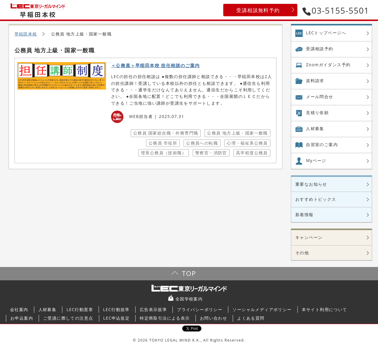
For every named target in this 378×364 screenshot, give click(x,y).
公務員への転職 (202, 143)
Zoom (328, 65)
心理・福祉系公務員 (247, 143)
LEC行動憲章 (79, 309)
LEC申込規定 (116, 318)
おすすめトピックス (315, 199)
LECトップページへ (326, 32)
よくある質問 (250, 318)
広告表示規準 (153, 309)
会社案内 (19, 309)
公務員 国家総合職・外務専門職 (165, 133)
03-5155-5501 (335, 10)
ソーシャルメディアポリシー (261, 309)
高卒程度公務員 (252, 153)
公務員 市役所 (163, 143)
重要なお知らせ (311, 184)
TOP (189, 273)
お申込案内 (21, 318)
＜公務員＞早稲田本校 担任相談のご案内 (155, 65)
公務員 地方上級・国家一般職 (237, 133)
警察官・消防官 (211, 153)
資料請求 (315, 80)
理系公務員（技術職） (163, 153)
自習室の (322, 144)
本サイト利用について (324, 309)
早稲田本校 (25, 34)
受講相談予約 (319, 48)
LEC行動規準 (116, 309)
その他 (302, 252)
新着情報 (304, 214)
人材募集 (315, 128)
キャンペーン (308, 237)
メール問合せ (319, 96)
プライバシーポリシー (199, 309)
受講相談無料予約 (258, 10)
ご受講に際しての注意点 (68, 318)
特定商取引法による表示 (165, 318)
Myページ (316, 160)
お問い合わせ (213, 318)
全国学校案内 (189, 299)
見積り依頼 (317, 112)
